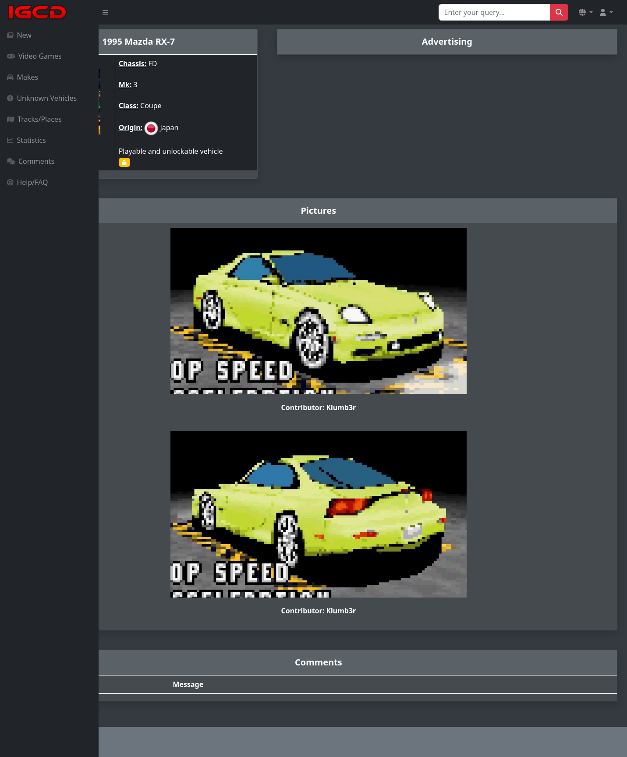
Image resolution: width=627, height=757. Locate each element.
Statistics (26, 140)
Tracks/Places (34, 119)
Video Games (34, 56)
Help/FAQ (27, 182)
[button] (585, 12)
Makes (22, 77)
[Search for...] (494, 12)
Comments (30, 161)
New (19, 35)
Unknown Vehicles (42, 98)
